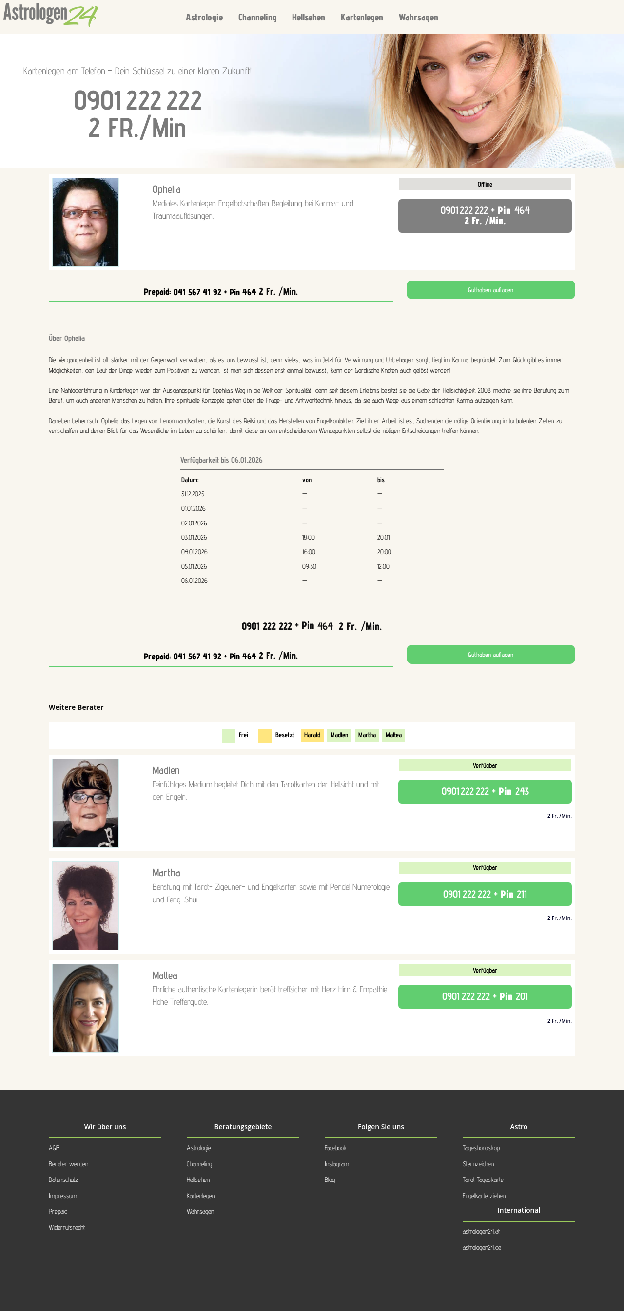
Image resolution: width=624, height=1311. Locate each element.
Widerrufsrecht (67, 1227)
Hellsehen (308, 16)
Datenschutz (63, 1179)
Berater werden (68, 1164)
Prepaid (58, 1211)
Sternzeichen (478, 1164)
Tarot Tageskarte (483, 1179)
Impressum (63, 1195)
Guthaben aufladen (490, 290)
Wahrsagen (418, 16)
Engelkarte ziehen (484, 1195)
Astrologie (204, 16)
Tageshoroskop (481, 1148)
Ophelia (167, 189)
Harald (312, 735)
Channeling (257, 16)
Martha (367, 735)
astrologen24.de (482, 1247)
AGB (54, 1148)
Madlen (339, 735)
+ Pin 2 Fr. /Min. (485, 215)
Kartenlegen (362, 16)
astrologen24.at (481, 1231)
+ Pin (312, 625)
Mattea (394, 735)
